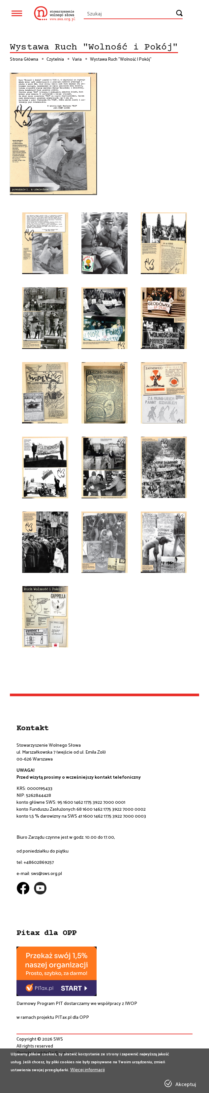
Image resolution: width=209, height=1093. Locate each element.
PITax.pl (63, 1017)
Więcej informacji (87, 1070)
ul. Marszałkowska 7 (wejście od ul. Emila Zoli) (61, 752)
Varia (77, 59)
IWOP (131, 1004)
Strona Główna (24, 59)
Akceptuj (185, 1085)
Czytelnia (55, 59)
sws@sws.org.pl (46, 873)
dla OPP (80, 1017)
